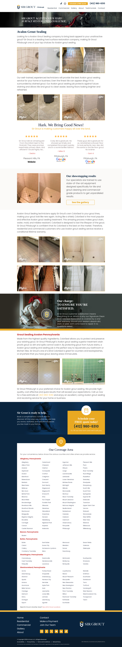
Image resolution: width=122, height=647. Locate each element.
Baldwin (24, 482)
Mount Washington (69, 502)
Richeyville (66, 564)
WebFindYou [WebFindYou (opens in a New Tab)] (101, 641)
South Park (86, 491)
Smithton (86, 574)
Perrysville (66, 526)
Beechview (25, 485)
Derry (23, 597)
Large (65, 471)
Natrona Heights (68, 505)
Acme (24, 571)
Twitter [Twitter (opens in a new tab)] (51, 631)
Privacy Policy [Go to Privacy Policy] (31, 642)
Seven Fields (87, 542)
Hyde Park (45, 585)
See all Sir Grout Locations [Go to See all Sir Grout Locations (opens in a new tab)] (51, 607)
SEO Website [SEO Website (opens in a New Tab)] (85, 641)
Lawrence (45, 564)
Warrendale (87, 514)
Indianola (45, 528)
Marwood (66, 542)
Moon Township (68, 497)
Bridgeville (25, 514)
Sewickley (86, 479)
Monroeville (66, 491)
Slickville (85, 571)
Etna (43, 497)
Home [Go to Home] (20, 617)
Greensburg (46, 577)
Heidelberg (46, 520)
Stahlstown (87, 580)
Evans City (45, 545)
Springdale (87, 494)
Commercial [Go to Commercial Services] (64, 8)
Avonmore (25, 585)
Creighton (45, 477)
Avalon (24, 474)
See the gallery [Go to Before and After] (80, 202)
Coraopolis (46, 471)
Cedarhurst (46, 462)
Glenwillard (46, 511)
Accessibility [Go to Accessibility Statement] (20, 642)
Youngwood (87, 597)
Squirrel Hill (86, 497)
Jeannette (45, 591)
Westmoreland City (89, 594)
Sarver (65, 548)
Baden (24, 535)
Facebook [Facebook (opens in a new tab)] (46, 631)
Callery (24, 548)
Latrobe (45, 597)
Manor (65, 574)
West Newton (87, 591)
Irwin (43, 588)
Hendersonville (47, 561)
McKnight (66, 485)
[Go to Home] (31, 7)
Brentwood (25, 511)
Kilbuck (65, 468)
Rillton (65, 594)
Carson (24, 526)
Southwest (86, 577)
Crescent (45, 479)
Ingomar (66, 462)
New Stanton (67, 588)
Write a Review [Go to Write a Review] (61, 3)
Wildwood (86, 526)
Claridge (25, 591)
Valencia (86, 545)
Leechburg (46, 600)
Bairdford (25, 477)
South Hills (86, 488)
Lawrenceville (67, 474)
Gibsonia (45, 505)
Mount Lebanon (68, 500)
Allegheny (25, 462)
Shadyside (86, 482)
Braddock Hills (27, 505)
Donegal (25, 600)
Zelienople (86, 548)
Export (24, 603)
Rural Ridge (87, 474)
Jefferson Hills (67, 465)
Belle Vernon (26, 588)
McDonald (66, 558)
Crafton (45, 474)
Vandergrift (87, 588)
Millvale (65, 488)
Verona (85, 508)
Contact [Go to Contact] (101, 8)
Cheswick (45, 465)
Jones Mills (45, 594)
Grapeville (45, 574)
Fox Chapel (46, 500)
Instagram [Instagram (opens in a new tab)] (41, 631)
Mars (44, 551)
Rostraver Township (69, 597)
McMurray (66, 561)
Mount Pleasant (68, 577)
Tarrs (85, 582)
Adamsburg (26, 574)
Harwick (45, 517)
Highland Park (47, 523)
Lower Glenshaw (68, 479)
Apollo (24, 580)
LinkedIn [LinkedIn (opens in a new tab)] (61, 631)
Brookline (25, 520)
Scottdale (66, 603)
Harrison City (46, 580)
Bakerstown (26, 479)
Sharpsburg (87, 485)
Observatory (67, 523)
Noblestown (67, 511)
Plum (84, 465)
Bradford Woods (27, 508)
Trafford (86, 585)
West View (86, 520)
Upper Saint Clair (89, 505)
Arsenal (24, 468)
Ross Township (88, 471)
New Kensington (68, 585)
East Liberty (46, 485)
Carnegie (25, 523)
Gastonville (46, 558)
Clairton (45, 468)
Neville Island (67, 508)
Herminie (45, 582)
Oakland (66, 517)
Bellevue (24, 488)
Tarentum (86, 502)
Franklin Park (46, 502)
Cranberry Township (29, 551)
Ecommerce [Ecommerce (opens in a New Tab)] (92, 641)
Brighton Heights (27, 517)
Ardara (24, 582)
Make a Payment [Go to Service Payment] (49, 621)
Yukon (85, 600)
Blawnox (24, 497)
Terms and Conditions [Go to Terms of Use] (44, 642)
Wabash (86, 511)
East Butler (45, 542)
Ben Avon (25, 491)
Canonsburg (26, 558)
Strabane (86, 561)
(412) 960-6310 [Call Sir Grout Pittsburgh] (97, 3)
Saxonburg (66, 551)
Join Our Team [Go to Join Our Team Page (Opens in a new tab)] (48, 625)
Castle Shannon (27, 528)
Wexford (86, 523)
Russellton (86, 477)
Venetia (85, 564)
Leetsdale (66, 477)
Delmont (25, 594)
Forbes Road (46, 571)
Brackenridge (26, 502)
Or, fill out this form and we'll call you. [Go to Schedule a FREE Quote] (86, 430)
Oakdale (66, 514)
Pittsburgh (66, 528)
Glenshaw (45, 508)
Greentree (45, 514)
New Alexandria (68, 582)
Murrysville (66, 580)
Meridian (65, 545)
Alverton (24, 577)
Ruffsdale (66, 600)
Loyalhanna (67, 571)
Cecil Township (27, 561)
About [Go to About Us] (81, 8)
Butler (24, 542)
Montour (65, 494)
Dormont (45, 482)
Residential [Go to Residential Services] (52, 8)
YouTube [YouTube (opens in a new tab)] (56, 631)
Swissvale (86, 500)
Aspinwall (25, 471)
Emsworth (45, 494)
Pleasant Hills (87, 462)
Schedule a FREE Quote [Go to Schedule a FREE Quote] (78, 4)
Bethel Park (25, 494)
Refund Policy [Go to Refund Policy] (57, 642)
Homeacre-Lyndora (49, 548)
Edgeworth (46, 491)
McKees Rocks (67, 482)
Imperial (45, 526)
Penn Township (68, 591)
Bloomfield (25, 500)
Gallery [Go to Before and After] (74, 8)
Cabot (24, 545)
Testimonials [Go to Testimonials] (90, 8)
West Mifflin (87, 517)
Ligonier (44, 603)
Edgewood (46, 488)
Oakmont (66, 520)
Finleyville (25, 564)
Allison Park (25, 465)
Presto (85, 468)
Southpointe (87, 558)
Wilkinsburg (87, 528)
